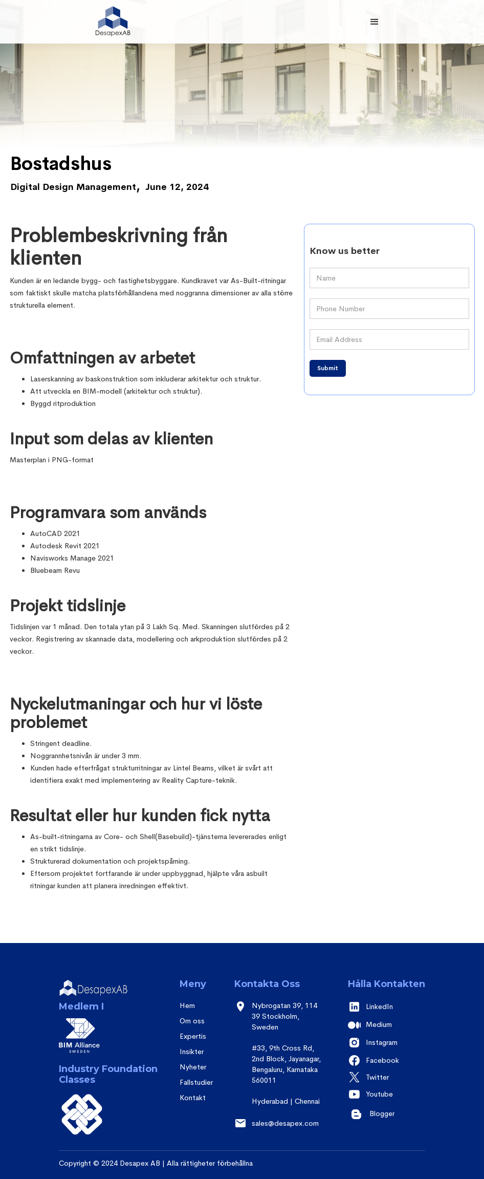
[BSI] (82, 1115)
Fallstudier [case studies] (196, 1082)
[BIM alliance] (77, 1041)
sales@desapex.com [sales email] (285, 1123)
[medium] (386, 1024)
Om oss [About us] (192, 1020)
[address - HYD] (280, 1106)
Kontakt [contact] (193, 1097)
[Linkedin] (386, 1006)
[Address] (280, 1069)
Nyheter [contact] (193, 1066)
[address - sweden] (280, 1021)
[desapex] (102, 990)
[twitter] (386, 1077)
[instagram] (386, 1042)
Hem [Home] (187, 1005)
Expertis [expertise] (193, 1036)
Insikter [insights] (192, 1051)
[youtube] (386, 1094)
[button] (374, 22)
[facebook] (386, 1060)
